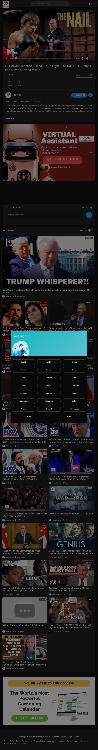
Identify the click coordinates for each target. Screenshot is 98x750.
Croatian (23, 393)
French (23, 370)
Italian (74, 401)
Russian (74, 370)
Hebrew (49, 393)
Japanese (23, 401)
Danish (29, 417)
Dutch (74, 362)
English (23, 362)
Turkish (49, 378)
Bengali (74, 393)
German (49, 370)
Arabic (49, 362)
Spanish (23, 378)
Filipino (68, 417)
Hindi (74, 378)
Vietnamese (74, 409)
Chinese (23, 385)
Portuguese (49, 401)
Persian (23, 409)
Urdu (49, 385)
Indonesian (75, 385)
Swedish (49, 409)
